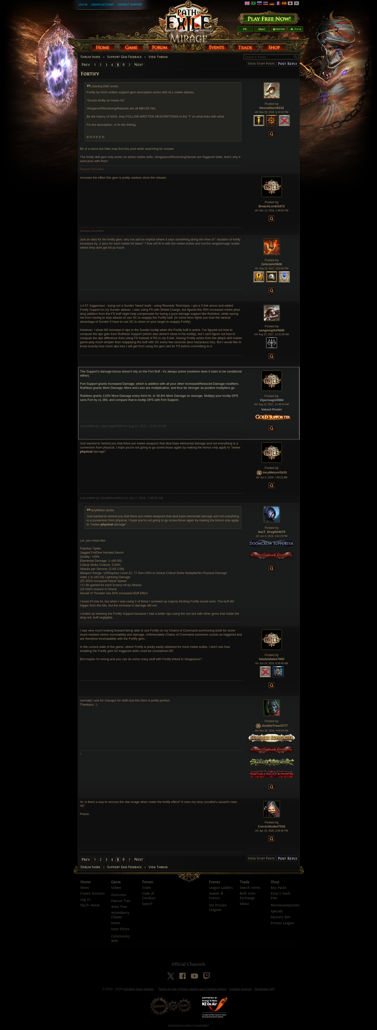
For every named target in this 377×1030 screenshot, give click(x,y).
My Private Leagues (217, 907)
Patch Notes (90, 905)
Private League (282, 923)
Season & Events (216, 895)
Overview (118, 895)
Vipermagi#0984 (271, 400)
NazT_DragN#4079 (271, 532)
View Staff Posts (261, 64)
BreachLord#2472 (271, 206)
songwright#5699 (271, 330)
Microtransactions (285, 905)
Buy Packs (278, 888)
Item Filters (120, 929)
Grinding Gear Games (138, 989)
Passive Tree (120, 901)
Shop (275, 882)
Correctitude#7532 (271, 826)
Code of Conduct (149, 895)
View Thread (158, 57)
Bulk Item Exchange (247, 895)
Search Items (250, 888)
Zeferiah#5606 (271, 264)
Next (138, 64)
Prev (86, 64)
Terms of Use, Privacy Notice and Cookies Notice (192, 989)
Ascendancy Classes (120, 915)
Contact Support (130, 4)
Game (116, 882)
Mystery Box (280, 917)
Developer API (264, 989)
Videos (116, 888)
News (84, 888)
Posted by (272, 104)
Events (214, 882)
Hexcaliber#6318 (271, 108)
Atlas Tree (119, 907)
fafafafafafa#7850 (271, 659)
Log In (83, 4)
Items (115, 923)
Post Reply (287, 63)
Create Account (102, 4)
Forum (147, 882)
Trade (244, 882)
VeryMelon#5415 (275, 472)
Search (147, 904)
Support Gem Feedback (124, 57)
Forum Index (90, 57)
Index (146, 888)
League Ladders (221, 888)
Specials (277, 911)
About (244, 904)
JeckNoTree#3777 (275, 725)
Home (85, 882)
